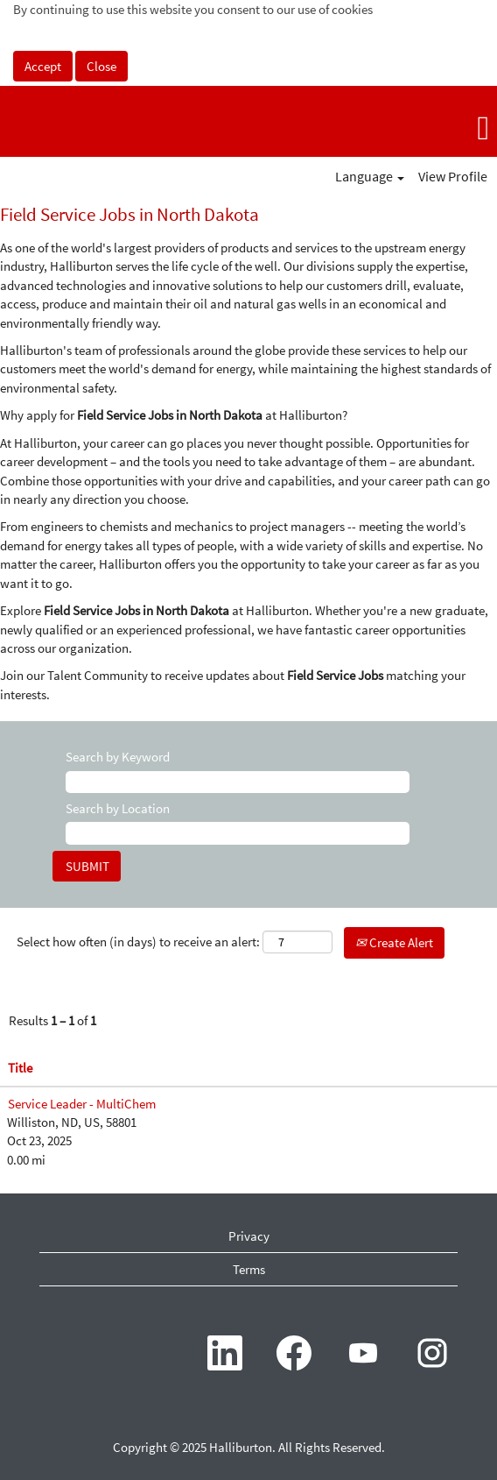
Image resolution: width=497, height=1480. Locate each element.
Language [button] (369, 176)
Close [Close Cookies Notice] (101, 66)
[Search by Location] (238, 833)
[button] (414, 127)
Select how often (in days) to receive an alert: (138, 941)
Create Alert (394, 942)
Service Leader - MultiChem (82, 1103)
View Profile (452, 176)
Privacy (249, 1236)
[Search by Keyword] (238, 782)
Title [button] (20, 1067)
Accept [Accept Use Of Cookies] (42, 66)
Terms (249, 1269)
